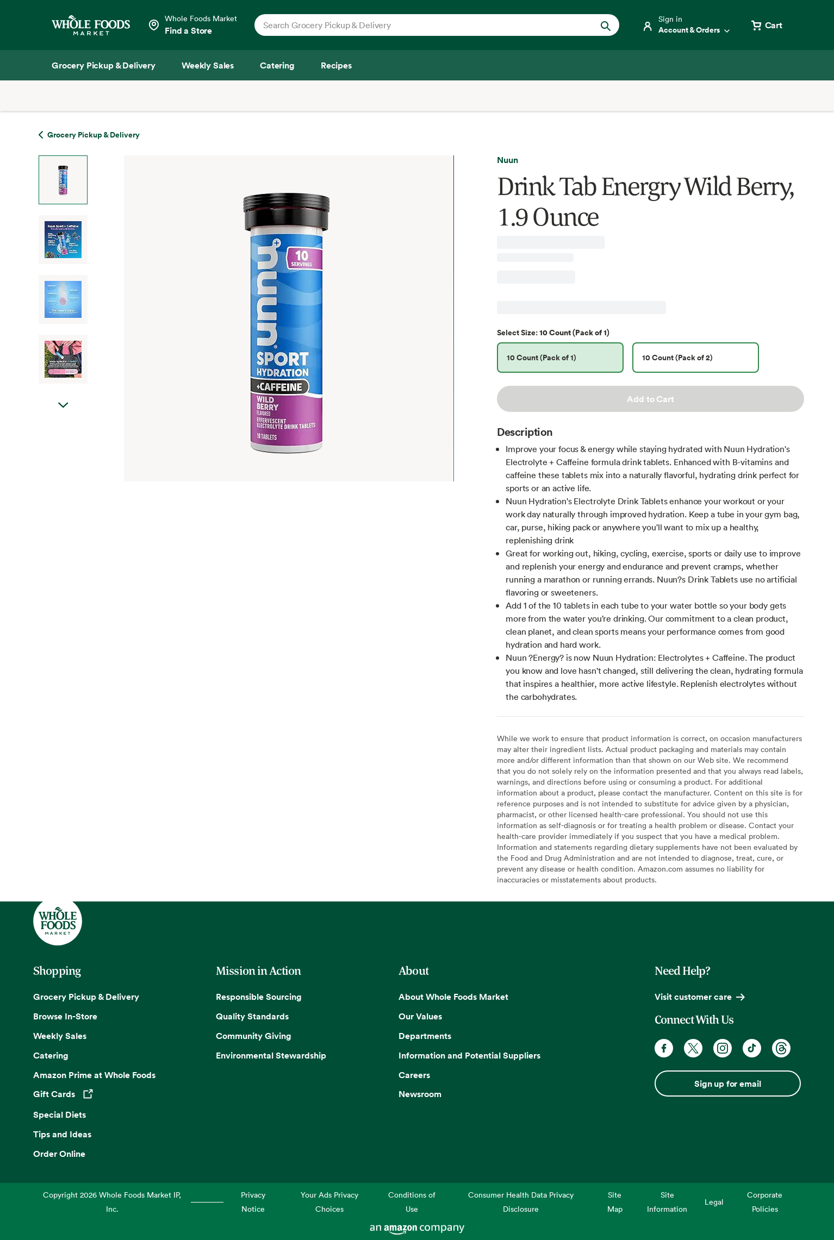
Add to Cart (650, 399)
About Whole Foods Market (453, 997)
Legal (714, 1202)
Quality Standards (252, 1016)
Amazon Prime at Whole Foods (94, 1075)
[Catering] (277, 65)
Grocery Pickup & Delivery (86, 997)
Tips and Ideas (62, 1134)
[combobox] (419, 25)
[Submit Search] (606, 25)
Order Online (59, 1154)
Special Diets (59, 1114)
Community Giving (253, 1036)
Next (63, 416)
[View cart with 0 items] (766, 25)
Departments (425, 1036)
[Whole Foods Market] (91, 25)
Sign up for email (727, 1083)
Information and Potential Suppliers (469, 1055)
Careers (414, 1075)
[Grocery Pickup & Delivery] (103, 65)
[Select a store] (192, 25)
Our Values (420, 1016)
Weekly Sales (59, 1036)
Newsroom (420, 1094)
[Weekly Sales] (208, 65)
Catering (51, 1055)
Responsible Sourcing (259, 997)
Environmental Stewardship (271, 1055)
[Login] (686, 25)
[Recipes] (336, 65)
